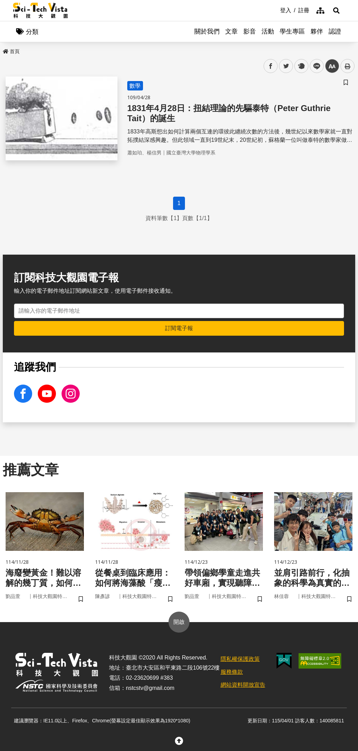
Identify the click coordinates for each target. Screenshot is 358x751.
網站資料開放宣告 (243, 685)
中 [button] (332, 66)
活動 (268, 31)
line (314, 66)
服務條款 (232, 672)
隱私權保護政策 (240, 659)
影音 (249, 31)
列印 (348, 66)
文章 (231, 31)
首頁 (11, 51)
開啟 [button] (179, 622)
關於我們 (207, 31)
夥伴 (316, 31)
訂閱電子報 (179, 328)
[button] (336, 10)
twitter (286, 66)
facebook (271, 66)
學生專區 (292, 31)
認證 (335, 31)
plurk (301, 66)
